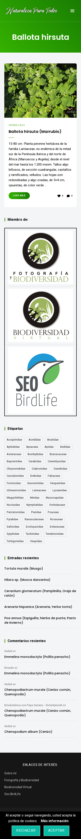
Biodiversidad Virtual (18, 787)
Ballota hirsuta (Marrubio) (35, 131)
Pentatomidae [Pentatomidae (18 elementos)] (16, 512)
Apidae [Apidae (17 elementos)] (49, 447)
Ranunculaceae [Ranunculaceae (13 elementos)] (34, 519)
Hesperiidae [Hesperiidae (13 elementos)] (57, 483)
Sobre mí (10, 773)
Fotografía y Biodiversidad (21, 780)
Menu (72, 10)
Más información (54, 821)
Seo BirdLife (12, 794)
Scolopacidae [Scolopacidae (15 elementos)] (34, 527)
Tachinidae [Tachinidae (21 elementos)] (32, 534)
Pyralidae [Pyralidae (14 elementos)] (12, 519)
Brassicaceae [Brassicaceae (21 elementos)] (58, 454)
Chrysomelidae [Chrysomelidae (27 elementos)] (16, 469)
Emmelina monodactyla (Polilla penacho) (37, 657)
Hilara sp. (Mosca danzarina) (27, 580)
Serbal (8, 651)
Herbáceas (17, 125)
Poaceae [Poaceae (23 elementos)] (53, 512)
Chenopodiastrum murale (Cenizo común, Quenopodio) (37, 692)
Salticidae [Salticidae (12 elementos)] (13, 527)
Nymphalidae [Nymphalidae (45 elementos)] (34, 505)
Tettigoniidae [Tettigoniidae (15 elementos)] (15, 541)
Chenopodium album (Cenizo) (28, 731)
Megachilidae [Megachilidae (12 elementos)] (15, 498)
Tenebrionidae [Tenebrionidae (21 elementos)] (55, 534)
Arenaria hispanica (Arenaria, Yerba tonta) (38, 607)
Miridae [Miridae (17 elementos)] (34, 498)
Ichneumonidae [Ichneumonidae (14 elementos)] (16, 490)
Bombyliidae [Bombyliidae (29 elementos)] (35, 454)
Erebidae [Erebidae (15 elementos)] (35, 476)
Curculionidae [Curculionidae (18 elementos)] (15, 476)
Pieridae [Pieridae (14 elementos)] (36, 512)
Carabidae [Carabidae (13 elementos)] (35, 461)
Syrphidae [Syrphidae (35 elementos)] (13, 534)
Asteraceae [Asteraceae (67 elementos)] (14, 454)
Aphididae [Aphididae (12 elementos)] (13, 447)
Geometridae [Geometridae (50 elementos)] (35, 483)
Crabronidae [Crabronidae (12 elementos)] (39, 469)
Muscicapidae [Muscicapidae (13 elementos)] (55, 498)
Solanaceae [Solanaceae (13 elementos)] (57, 527)
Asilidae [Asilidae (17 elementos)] (65, 447)
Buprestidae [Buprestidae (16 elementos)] (14, 461)
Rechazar (26, 830)
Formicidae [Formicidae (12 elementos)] (14, 483)
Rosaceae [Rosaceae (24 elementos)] (56, 519)
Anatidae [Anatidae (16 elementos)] (53, 440)
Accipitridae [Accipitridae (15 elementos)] (14, 440)
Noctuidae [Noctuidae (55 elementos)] (13, 505)
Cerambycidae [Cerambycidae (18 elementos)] (57, 461)
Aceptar (56, 830)
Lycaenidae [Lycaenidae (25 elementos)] (59, 490)
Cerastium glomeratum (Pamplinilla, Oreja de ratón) (40, 593)
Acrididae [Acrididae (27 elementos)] (35, 440)
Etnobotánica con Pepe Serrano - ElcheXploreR (33, 705)
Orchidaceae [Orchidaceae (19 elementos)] (57, 505)
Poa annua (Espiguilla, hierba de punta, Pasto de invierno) (40, 620)
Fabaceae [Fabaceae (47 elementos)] (54, 476)
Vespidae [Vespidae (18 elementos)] (36, 541)
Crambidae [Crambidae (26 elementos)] (60, 469)
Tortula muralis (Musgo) (23, 568)
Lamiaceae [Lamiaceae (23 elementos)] (39, 490)
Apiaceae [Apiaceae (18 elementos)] (32, 447)
